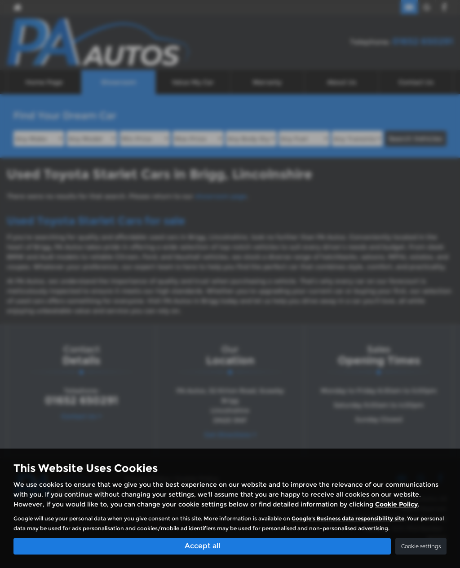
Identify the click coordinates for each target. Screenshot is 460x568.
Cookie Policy (396, 504)
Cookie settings (421, 546)
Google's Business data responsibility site (348, 518)
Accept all (202, 546)
